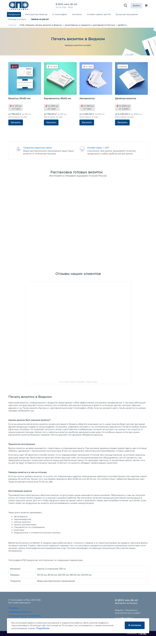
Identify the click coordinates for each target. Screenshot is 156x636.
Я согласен (134, 625)
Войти (136, 5)
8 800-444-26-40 (67, 4)
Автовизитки (87, 98)
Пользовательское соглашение (24, 616)
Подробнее (42, 628)
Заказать (16, 122)
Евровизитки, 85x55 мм (57, 98)
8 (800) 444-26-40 (126, 600)
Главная (12, 25)
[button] (125, 5)
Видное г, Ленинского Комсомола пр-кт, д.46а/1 (127, 611)
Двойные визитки (125, 98)
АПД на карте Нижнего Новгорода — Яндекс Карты (78, 382)
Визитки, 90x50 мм (19, 98)
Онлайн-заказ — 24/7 (98, 147)
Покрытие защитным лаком (37, 147)
